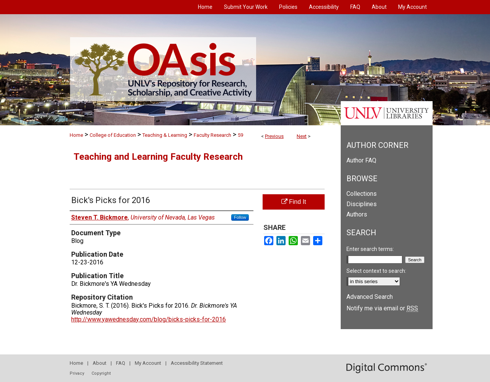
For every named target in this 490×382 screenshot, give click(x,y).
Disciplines (361, 204)
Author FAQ (361, 160)
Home (76, 135)
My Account (148, 363)
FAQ (120, 363)
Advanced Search (369, 296)
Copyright (101, 373)
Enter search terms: (370, 249)
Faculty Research (212, 135)
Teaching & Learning (164, 135)
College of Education (113, 135)
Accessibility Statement (197, 363)
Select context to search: (376, 271)
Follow (240, 217)
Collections (361, 193)
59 (240, 135)
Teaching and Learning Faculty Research (158, 156)
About (99, 363)
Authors (356, 214)
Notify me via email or (382, 308)
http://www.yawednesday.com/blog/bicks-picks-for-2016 (148, 319)
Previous (274, 136)
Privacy (77, 373)
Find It (293, 201)
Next (302, 136)
